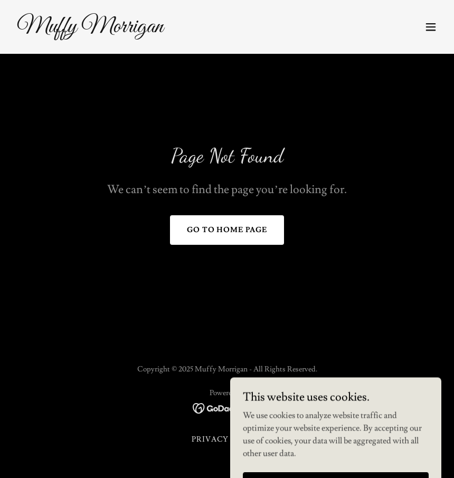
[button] (430, 26)
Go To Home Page (227, 230)
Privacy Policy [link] (227, 439)
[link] (90, 29)
